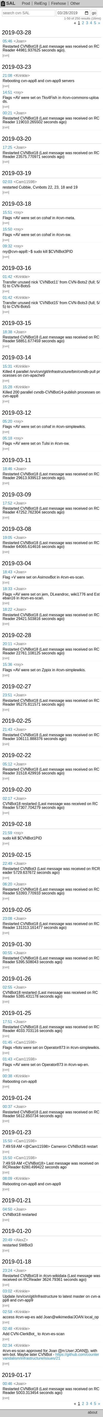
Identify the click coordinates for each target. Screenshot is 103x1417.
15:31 (7, 366)
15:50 (7, 229)
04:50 (7, 1209)
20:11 (7, 644)
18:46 (7, 469)
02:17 (7, 798)
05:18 (7, 438)
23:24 (7, 1271)
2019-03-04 (16, 563)
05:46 (7, 41)
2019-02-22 (16, 755)
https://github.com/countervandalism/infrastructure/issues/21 (51, 1356)
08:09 (7, 1178)
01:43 (7, 1059)
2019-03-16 (16, 268)
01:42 (7, 277)
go (94, 13)
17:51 (7, 1022)
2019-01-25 (16, 1013)
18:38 (7, 332)
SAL (8, 3)
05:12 (7, 764)
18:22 (7, 609)
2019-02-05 (16, 910)
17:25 (7, 147)
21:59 (7, 833)
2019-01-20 (16, 1231)
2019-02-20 (16, 790)
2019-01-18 (16, 1262)
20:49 (7, 1240)
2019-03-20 (16, 139)
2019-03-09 (16, 494)
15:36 (7, 664)
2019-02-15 (16, 855)
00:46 (7, 1384)
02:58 (7, 1312)
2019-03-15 (16, 323)
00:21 (7, 113)
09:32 (7, 246)
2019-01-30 (16, 944)
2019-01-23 (16, 1132)
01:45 (7, 1042)
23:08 (7, 919)
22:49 (7, 863)
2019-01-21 (16, 1200)
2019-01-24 (16, 1098)
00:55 (7, 953)
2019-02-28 (16, 635)
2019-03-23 (16, 67)
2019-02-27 (16, 686)
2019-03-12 (16, 413)
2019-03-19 (16, 173)
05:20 (7, 421)
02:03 (7, 182)
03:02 (7, 1291)
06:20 (7, 884)
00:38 (7, 1076)
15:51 (7, 212)
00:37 (7, 1107)
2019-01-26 (16, 979)
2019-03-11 (16, 460)
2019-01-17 (16, 1375)
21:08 (7, 76)
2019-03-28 (16, 32)
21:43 (7, 729)
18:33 (7, 589)
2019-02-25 (16, 721)
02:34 (7, 1345)
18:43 (7, 572)
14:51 (7, 92)
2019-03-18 (16, 204)
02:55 (7, 987)
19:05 (7, 538)
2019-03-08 (16, 529)
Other (75, 3)
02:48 (7, 1329)
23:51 (7, 695)
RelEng (40, 3)
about (92, 1412)
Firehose (58, 3)
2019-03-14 (16, 357)
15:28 (7, 387)
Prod (26, 3)
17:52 (7, 503)
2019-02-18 (16, 824)
